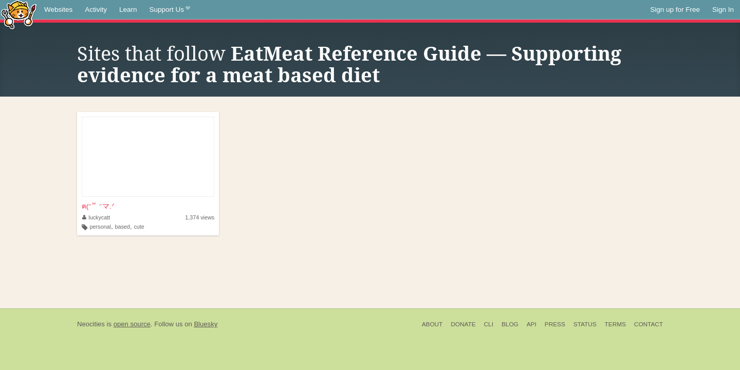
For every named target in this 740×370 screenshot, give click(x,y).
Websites (58, 9)
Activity (96, 9)
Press (555, 324)
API (531, 324)
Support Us (170, 10)
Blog (510, 324)
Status (585, 324)
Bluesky (205, 324)
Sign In (723, 9)
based (122, 227)
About (432, 324)
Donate (463, 324)
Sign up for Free (675, 9)
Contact (648, 324)
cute (139, 227)
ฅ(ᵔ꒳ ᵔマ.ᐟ (98, 206)
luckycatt (96, 217)
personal (100, 227)
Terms (615, 324)
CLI (488, 324)
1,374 (199, 217)
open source (132, 324)
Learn (128, 9)
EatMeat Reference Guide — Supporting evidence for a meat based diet (349, 65)
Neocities (91, 324)
